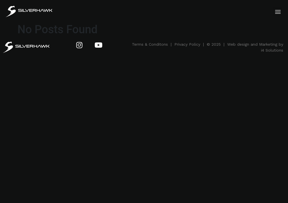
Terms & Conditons (150, 44)
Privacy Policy (187, 44)
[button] (277, 11)
